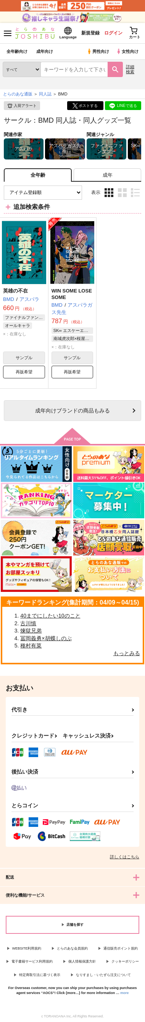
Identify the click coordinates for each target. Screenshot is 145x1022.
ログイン (113, 33)
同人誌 (45, 94)
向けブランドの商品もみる (72, 410)
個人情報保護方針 (82, 961)
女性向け (127, 51)
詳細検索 (130, 69)
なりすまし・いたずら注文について (103, 975)
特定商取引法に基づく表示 (39, 975)
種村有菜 (31, 645)
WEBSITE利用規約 (27, 948)
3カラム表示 (109, 193)
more (124, 993)
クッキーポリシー (125, 961)
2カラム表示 (122, 193)
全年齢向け (16, 51)
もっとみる (126, 653)
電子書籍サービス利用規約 (32, 961)
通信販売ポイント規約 (120, 948)
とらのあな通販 (17, 94)
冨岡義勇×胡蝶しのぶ (45, 638)
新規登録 (90, 33)
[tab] (107, 175)
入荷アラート (22, 106)
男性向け (98, 51)
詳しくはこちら (124, 856)
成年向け (44, 51)
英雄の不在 (15, 291)
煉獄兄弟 (31, 631)
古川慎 (28, 623)
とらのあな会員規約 (72, 948)
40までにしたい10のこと (50, 616)
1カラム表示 (135, 193)
